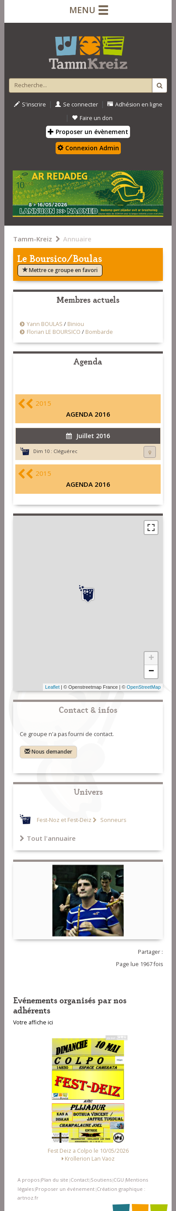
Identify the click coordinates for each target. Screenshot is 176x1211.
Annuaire (77, 238)
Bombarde (99, 332)
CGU (118, 1179)
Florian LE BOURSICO (54, 332)
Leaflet (52, 687)
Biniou (75, 324)
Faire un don (92, 118)
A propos (28, 1179)
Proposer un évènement (88, 131)
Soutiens (101, 1179)
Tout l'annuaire (48, 838)
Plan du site (54, 1179)
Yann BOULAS (45, 324)
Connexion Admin (88, 148)
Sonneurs (112, 820)
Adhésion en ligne (134, 104)
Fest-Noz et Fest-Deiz (64, 820)
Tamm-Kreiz (32, 238)
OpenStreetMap (144, 687)
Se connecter (76, 104)
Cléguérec (65, 451)
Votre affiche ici (33, 1022)
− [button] (151, 671)
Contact (79, 1179)
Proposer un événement (65, 1189)
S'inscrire (30, 104)
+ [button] (151, 658)
